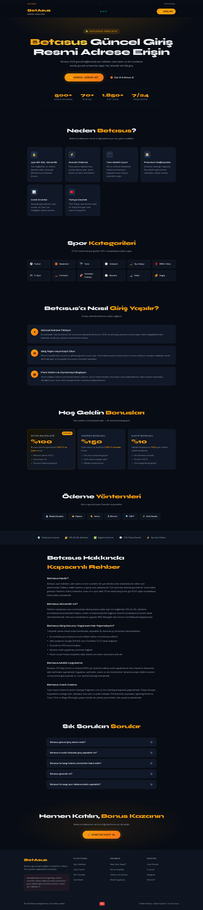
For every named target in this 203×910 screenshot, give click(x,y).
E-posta (151, 869)
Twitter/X (151, 880)
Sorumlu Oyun (173, 904)
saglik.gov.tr (35, 886)
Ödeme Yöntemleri (119, 875)
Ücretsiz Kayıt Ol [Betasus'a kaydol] (101, 835)
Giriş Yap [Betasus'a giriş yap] (166, 11)
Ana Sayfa (31, 4)
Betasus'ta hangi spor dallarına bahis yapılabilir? (101, 784)
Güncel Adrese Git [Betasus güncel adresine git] (84, 77)
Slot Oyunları (79, 875)
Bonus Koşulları (117, 869)
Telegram (151, 875)
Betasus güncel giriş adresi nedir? (101, 742)
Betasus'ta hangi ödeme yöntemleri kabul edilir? (101, 763)
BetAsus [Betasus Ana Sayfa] (39, 12)
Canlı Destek (152, 864)
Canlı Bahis (78, 880)
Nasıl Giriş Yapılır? (118, 864)
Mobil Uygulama (117, 880)
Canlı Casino (79, 869)
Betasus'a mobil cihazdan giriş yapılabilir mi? (101, 752)
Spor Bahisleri (79, 864)
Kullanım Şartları (159, 904)
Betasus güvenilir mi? (101, 773)
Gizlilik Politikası (145, 904)
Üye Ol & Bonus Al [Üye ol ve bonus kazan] (122, 77)
